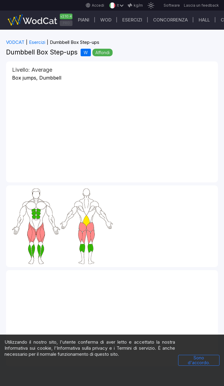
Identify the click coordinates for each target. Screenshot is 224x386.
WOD (105, 20)
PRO (66, 23)
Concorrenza (170, 20)
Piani (83, 20)
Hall (204, 20)
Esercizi (132, 20)
